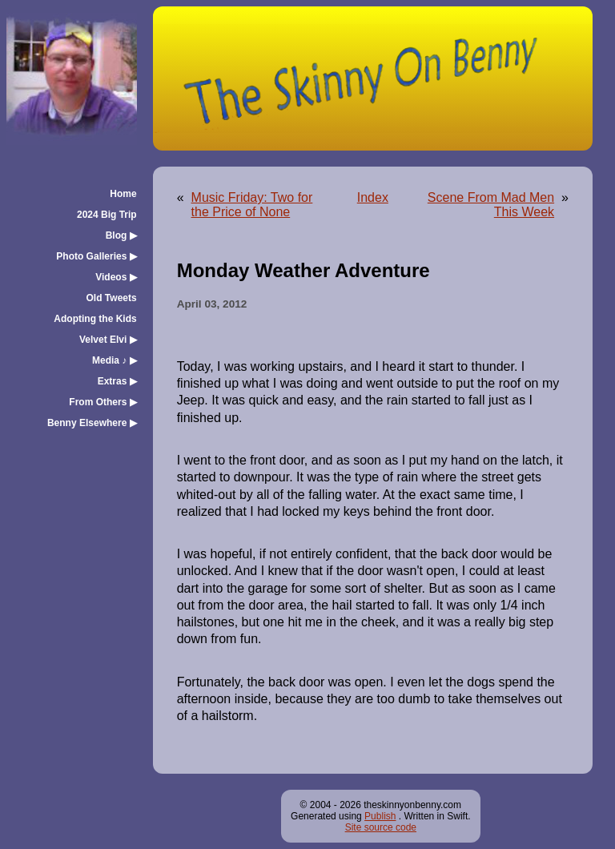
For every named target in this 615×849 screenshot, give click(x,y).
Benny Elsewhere (92, 423)
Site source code (380, 827)
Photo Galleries (96, 256)
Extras (117, 381)
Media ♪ (114, 360)
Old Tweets (111, 298)
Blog (121, 235)
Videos (115, 277)
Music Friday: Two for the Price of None (252, 205)
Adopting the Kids (95, 318)
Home (123, 193)
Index (372, 197)
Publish (380, 816)
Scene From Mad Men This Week (491, 205)
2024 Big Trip (107, 214)
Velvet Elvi (108, 339)
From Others (102, 402)
